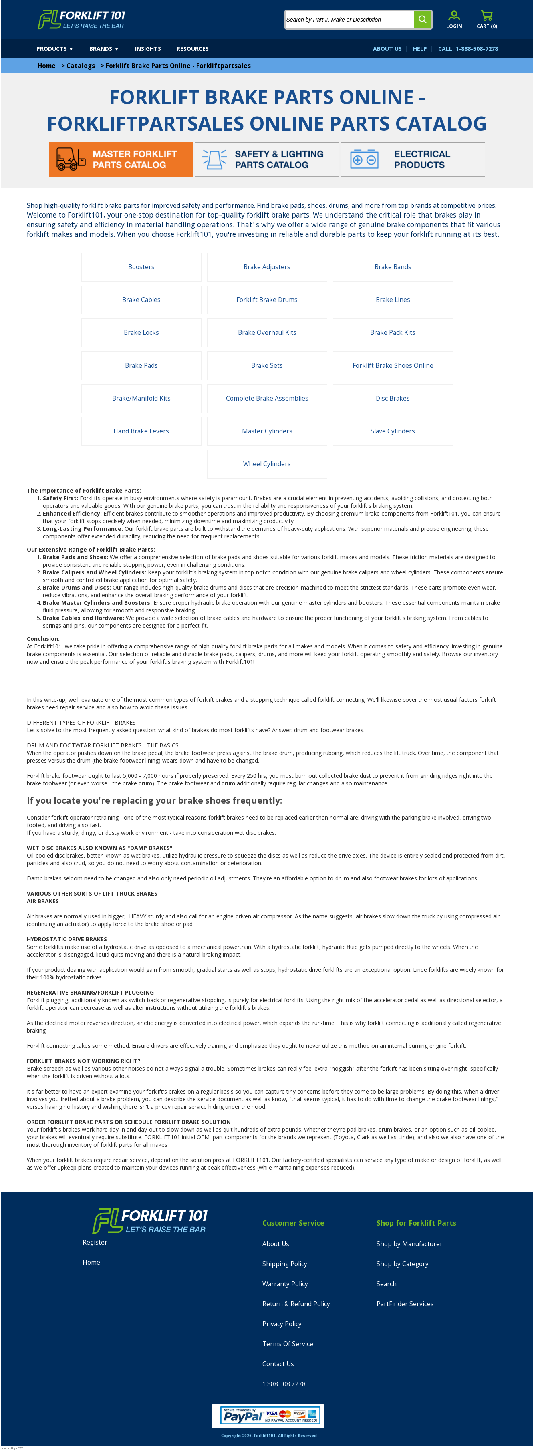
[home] (81, 20)
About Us (275, 1244)
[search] (422, 19)
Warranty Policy (285, 1284)
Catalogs (80, 66)
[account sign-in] (454, 19)
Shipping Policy (284, 1264)
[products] (62, 48)
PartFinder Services (405, 1304)
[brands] (111, 48)
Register (95, 1242)
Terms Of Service (287, 1344)
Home (47, 66)
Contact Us (278, 1364)
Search (387, 1284)
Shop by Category (403, 1264)
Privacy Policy (282, 1324)
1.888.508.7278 (284, 1384)
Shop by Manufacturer (410, 1244)
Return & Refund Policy (296, 1304)
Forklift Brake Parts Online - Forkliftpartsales (178, 66)
